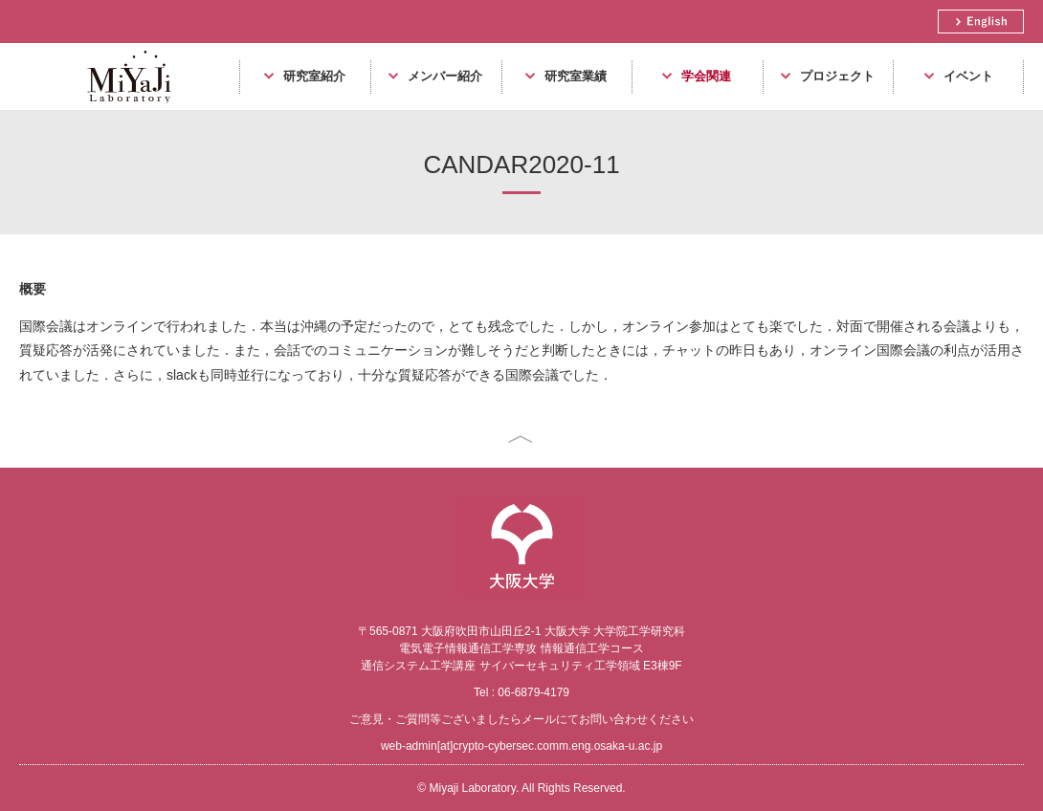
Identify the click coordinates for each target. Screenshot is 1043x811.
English (981, 21)
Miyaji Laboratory (122, 109)
